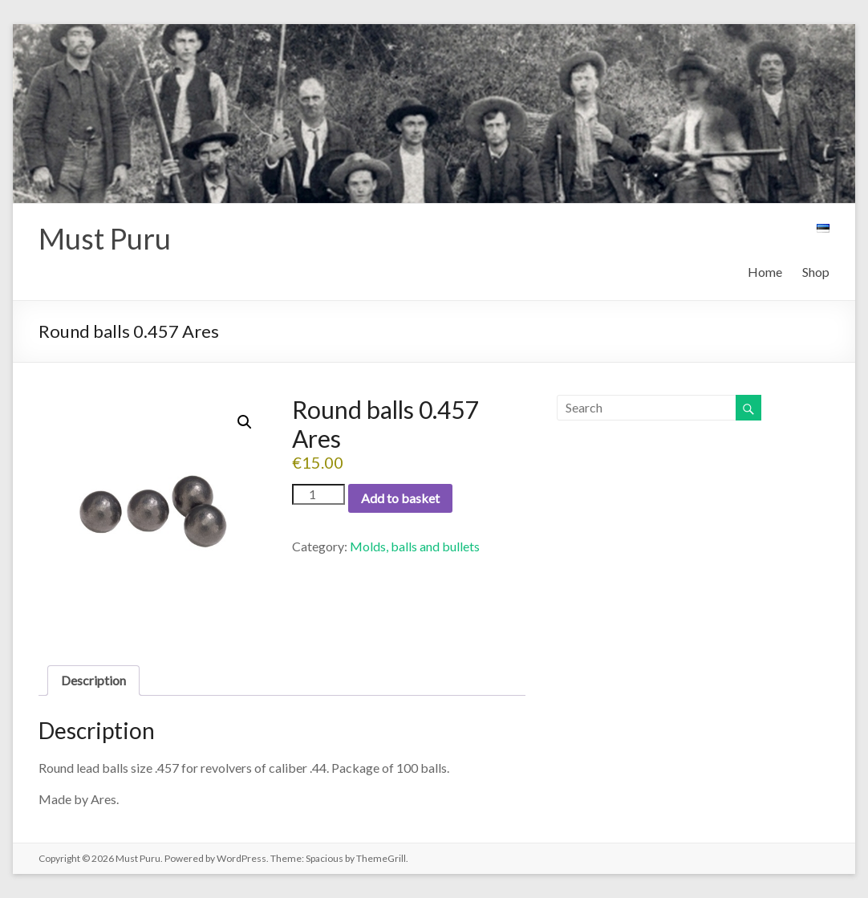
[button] (244, 422)
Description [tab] (93, 680)
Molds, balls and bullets (415, 546)
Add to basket (400, 498)
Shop (815, 271)
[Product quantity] (318, 494)
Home (765, 271)
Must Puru (105, 238)
